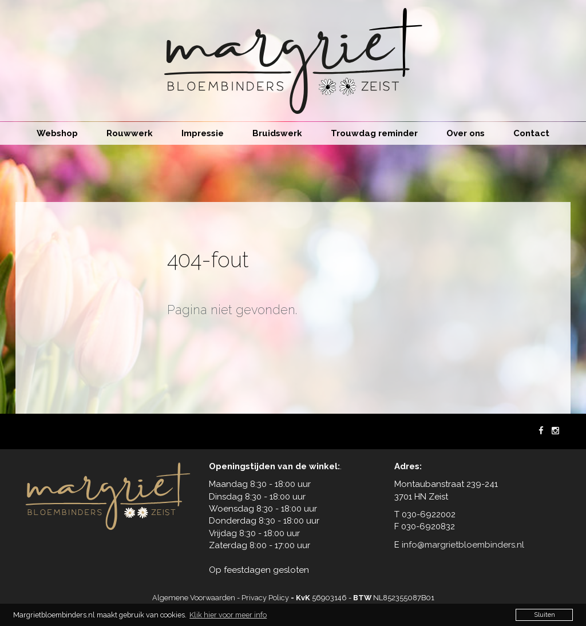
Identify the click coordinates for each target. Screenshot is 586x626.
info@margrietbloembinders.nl (463, 545)
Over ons (465, 133)
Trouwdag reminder (374, 133)
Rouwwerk (129, 133)
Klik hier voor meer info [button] (228, 615)
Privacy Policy (265, 597)
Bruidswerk (277, 133)
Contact (531, 133)
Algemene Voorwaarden (193, 597)
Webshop (57, 133)
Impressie (202, 133)
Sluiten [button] (544, 615)
